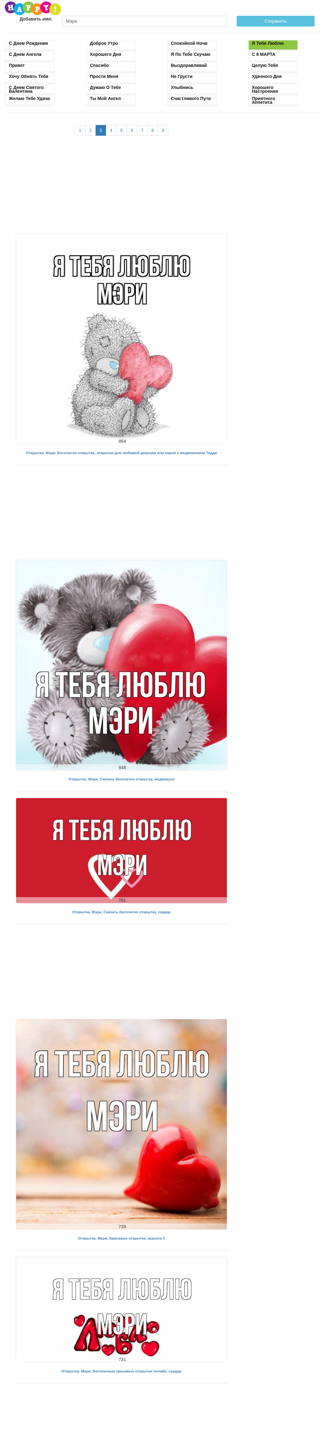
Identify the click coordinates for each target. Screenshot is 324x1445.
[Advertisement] (121, 188)
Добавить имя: (36, 18)
